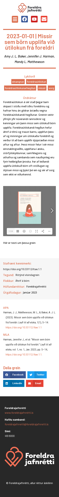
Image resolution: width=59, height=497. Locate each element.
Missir (42, 88)
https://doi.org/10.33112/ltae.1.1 (24, 327)
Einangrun (18, 81)
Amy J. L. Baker (15, 56)
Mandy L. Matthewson (29, 62)
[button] (15, 19)
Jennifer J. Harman (40, 56)
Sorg (51, 88)
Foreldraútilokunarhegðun (20, 88)
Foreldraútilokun (36, 81)
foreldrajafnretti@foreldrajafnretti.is (26, 424)
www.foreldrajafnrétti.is (19, 412)
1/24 (11, 231)
